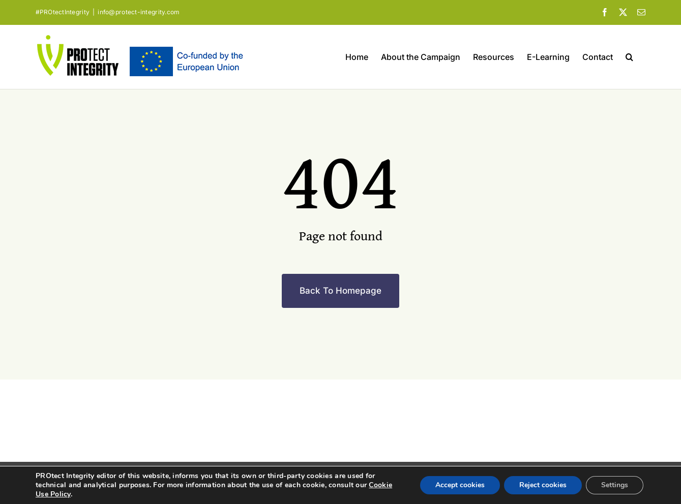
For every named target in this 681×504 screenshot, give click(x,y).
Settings (614, 485)
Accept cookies (460, 485)
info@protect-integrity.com (139, 12)
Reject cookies (543, 485)
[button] (629, 56)
